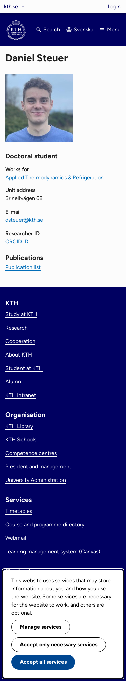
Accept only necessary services (58, 644)
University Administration (35, 480)
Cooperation (20, 341)
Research (16, 327)
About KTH (18, 354)
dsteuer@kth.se (24, 220)
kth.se (11, 6)
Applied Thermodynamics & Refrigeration (54, 177)
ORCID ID (16, 241)
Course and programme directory (44, 524)
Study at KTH (21, 314)
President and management (38, 466)
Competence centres (31, 453)
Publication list (23, 267)
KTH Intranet (20, 395)
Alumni (14, 381)
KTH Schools (20, 439)
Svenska (83, 29)
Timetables (18, 511)
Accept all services (43, 662)
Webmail (15, 538)
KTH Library (19, 426)
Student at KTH (24, 368)
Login (114, 6)
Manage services (40, 627)
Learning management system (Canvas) (52, 551)
